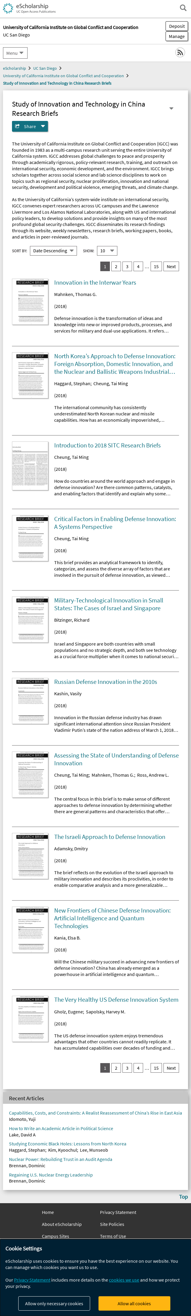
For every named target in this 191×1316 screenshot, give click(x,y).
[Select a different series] (171, 108)
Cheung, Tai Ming (110, 383)
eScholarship (14, 68)
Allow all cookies (134, 1303)
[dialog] (95, 1277)
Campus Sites (55, 1236)
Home (48, 1212)
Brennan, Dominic (27, 1165)
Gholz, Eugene (68, 1012)
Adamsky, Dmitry (71, 848)
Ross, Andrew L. (153, 775)
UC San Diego (16, 35)
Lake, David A (22, 1135)
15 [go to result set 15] (156, 266)
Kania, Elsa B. (67, 938)
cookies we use (124, 1280)
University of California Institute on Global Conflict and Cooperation (63, 75)
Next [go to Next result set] (171, 266)
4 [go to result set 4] (138, 266)
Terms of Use (113, 1236)
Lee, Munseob (94, 1150)
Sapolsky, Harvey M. (105, 1012)
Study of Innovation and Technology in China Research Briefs (57, 83)
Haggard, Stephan (72, 383)
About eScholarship (62, 1224)
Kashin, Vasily (67, 693)
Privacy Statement (118, 1212)
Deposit (177, 26)
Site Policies (112, 1224)
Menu (12, 53)
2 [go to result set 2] (116, 266)
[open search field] (183, 8)
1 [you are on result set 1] (105, 266)
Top (183, 1196)
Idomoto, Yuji (22, 1119)
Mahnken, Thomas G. (75, 294)
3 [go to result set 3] (127, 266)
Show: (88, 250)
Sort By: (19, 250)
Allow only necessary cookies (54, 1303)
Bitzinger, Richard (72, 620)
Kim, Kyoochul (62, 1150)
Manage (175, 36)
